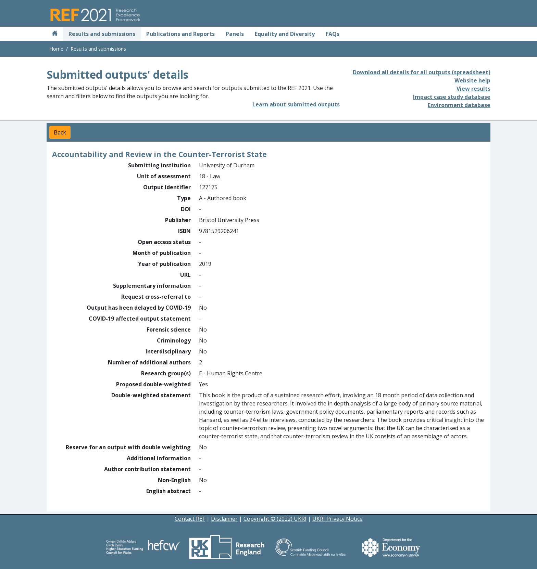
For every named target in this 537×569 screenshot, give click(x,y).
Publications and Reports (180, 34)
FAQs (332, 34)
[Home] (54, 34)
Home (56, 49)
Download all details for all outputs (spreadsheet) (421, 72)
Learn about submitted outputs (296, 104)
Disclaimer (224, 518)
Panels (235, 34)
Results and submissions (101, 34)
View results (473, 88)
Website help (472, 80)
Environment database (459, 105)
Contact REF (190, 518)
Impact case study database (451, 97)
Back (60, 132)
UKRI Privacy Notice (337, 518)
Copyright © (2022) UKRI (275, 518)
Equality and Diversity (285, 34)
